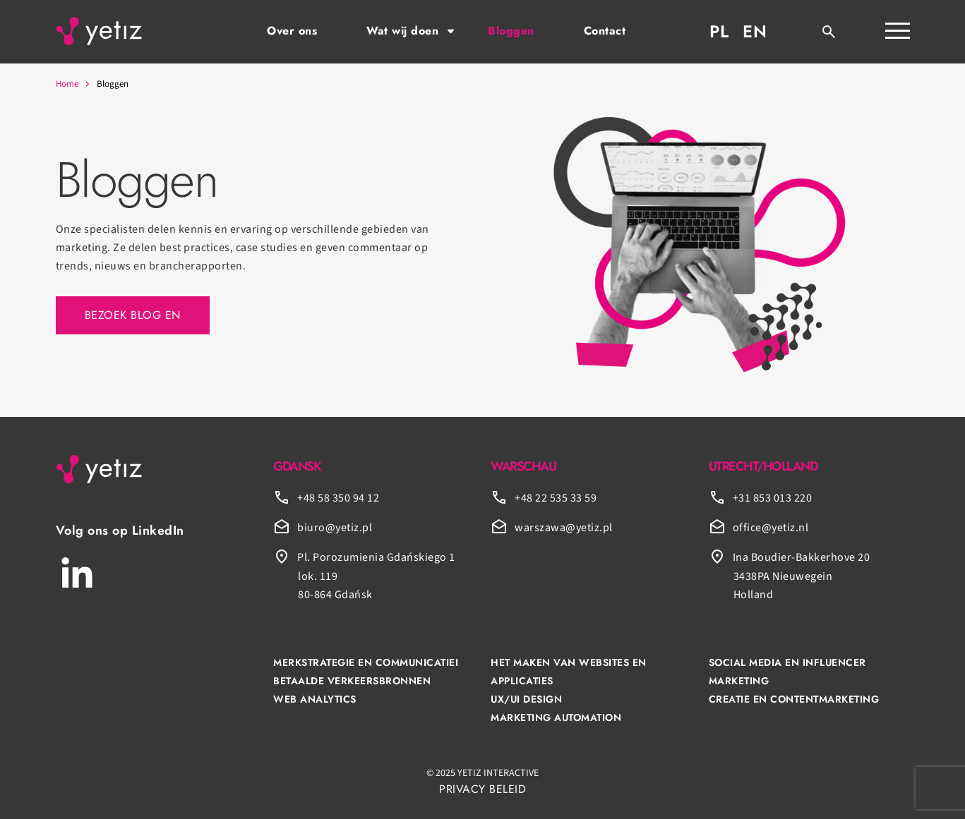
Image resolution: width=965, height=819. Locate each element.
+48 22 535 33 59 (556, 498)
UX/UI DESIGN (526, 699)
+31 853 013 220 (773, 498)
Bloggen (511, 31)
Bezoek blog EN (133, 315)
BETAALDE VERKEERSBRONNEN (352, 681)
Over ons (292, 31)
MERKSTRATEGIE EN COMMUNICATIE (364, 662)
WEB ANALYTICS (314, 699)
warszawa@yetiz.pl (564, 527)
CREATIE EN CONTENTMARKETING (794, 699)
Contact (605, 31)
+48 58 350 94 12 (338, 498)
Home (67, 84)
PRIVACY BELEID (482, 789)
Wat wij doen (402, 31)
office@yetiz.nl (771, 527)
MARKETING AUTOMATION (556, 717)
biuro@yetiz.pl (334, 527)
